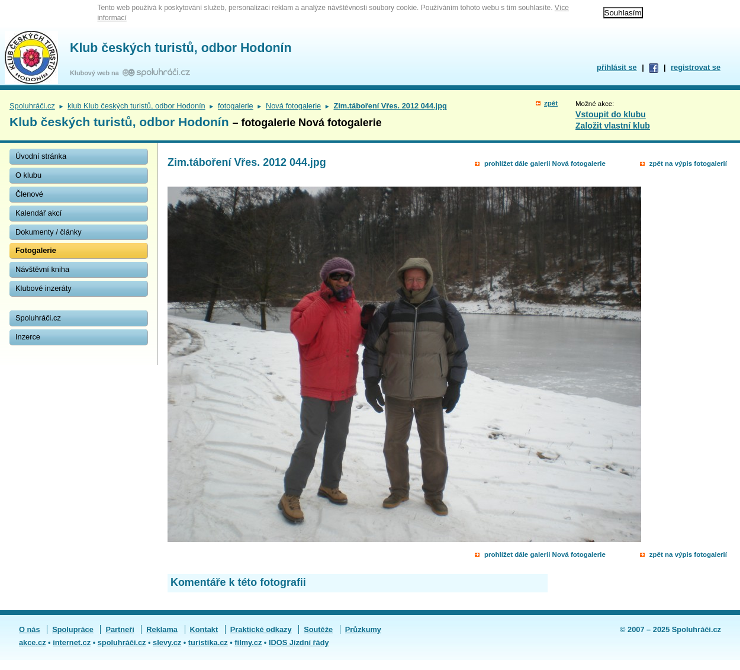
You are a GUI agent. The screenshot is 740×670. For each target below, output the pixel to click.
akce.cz (32, 642)
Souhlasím (623, 12)
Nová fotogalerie (293, 105)
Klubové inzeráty (43, 288)
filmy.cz (248, 642)
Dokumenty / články (48, 231)
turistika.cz (208, 642)
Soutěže (318, 629)
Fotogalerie (35, 250)
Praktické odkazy (261, 629)
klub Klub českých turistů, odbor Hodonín (136, 105)
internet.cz (72, 642)
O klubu (28, 175)
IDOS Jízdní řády (299, 642)
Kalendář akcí (38, 213)
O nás (29, 629)
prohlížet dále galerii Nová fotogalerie (545, 163)
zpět (551, 103)
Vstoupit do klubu (610, 114)
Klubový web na (96, 72)
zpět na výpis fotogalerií (688, 163)
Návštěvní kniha (42, 269)
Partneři (119, 629)
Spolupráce (73, 629)
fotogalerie (235, 105)
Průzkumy (363, 629)
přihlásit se (617, 67)
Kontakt (204, 629)
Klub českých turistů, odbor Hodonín (180, 48)
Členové (29, 194)
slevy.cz (167, 642)
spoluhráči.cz (122, 642)
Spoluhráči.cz (32, 105)
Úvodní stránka (40, 156)
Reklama (162, 629)
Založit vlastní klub (612, 125)
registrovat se (695, 67)
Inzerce (27, 336)
